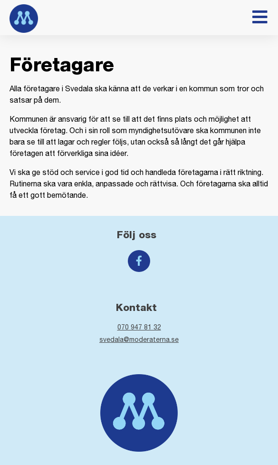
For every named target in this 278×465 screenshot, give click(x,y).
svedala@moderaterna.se (139, 339)
